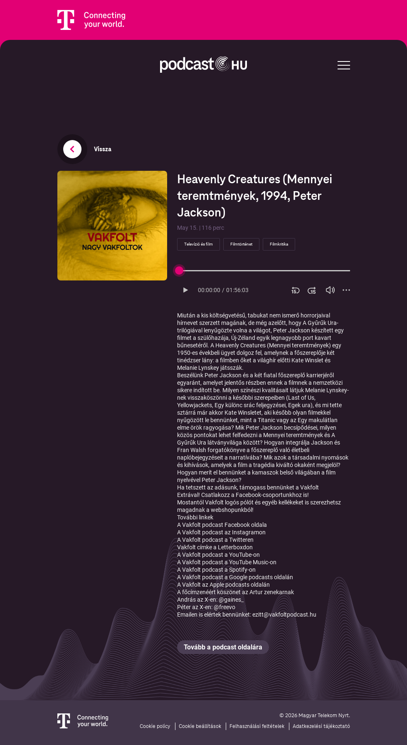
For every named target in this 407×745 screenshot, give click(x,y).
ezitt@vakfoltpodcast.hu (284, 614)
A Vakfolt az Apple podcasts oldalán (223, 584)
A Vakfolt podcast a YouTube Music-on (226, 562)
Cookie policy (155, 726)
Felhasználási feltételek (256, 726)
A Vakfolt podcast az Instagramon (221, 532)
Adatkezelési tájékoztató (321, 726)
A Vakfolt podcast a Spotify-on (216, 569)
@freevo (224, 607)
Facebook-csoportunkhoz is (271, 495)
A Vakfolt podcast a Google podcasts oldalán (235, 577)
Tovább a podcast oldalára (223, 647)
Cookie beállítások (200, 726)
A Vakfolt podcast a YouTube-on (218, 554)
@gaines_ (231, 599)
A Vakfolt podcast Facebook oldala (222, 524)
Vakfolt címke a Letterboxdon (215, 547)
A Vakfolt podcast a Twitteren (215, 539)
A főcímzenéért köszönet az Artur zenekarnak (235, 592)
